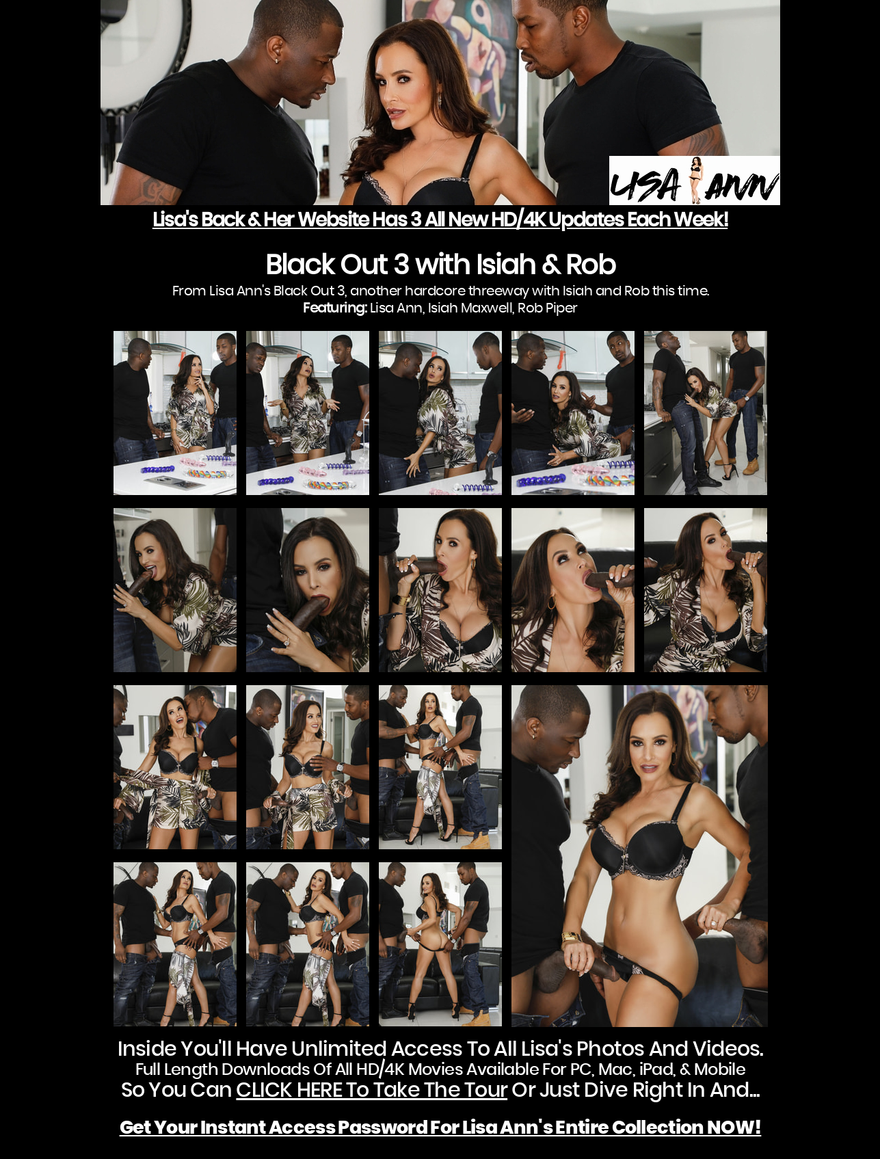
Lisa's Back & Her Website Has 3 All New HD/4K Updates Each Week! (440, 220)
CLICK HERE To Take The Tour (371, 1090)
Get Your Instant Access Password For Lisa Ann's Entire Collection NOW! (441, 1128)
